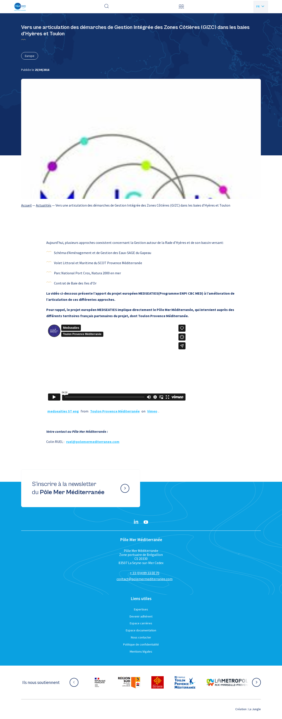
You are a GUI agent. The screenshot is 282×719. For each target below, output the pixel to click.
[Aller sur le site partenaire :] (100, 682)
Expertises (141, 609)
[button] (181, 6)
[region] (141, 205)
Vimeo (152, 411)
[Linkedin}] (136, 522)
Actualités (43, 205)
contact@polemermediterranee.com (145, 579)
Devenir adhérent (141, 616)
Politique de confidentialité (141, 644)
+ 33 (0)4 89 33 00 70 (144, 573)
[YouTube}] (146, 522)
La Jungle (255, 709)
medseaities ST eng (63, 411)
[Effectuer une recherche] (106, 7)
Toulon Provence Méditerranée (115, 411)
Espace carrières (141, 623)
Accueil (26, 205)
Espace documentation (141, 630)
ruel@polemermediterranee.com (92, 441)
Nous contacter (141, 637)
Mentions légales (141, 651)
